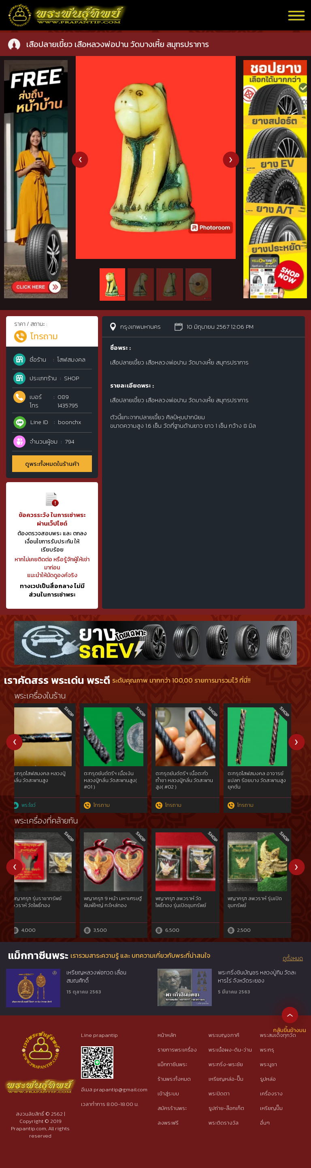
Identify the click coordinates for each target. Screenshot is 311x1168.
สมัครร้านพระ (172, 1108)
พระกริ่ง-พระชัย (226, 1064)
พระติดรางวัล (224, 1123)
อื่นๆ (265, 1123)
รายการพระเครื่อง (177, 1050)
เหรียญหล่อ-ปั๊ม (226, 1079)
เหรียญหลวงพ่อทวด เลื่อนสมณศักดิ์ (96, 977)
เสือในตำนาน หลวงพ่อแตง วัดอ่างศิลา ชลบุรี (118, 777)
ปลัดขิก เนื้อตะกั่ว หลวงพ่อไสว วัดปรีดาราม (117, 902)
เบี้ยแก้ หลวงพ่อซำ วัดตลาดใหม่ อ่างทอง (47, 777)
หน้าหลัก (167, 1035)
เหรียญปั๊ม (271, 1108)
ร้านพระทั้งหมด (174, 1079)
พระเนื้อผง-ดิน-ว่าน (230, 1050)
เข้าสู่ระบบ (168, 1093)
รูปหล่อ (268, 1079)
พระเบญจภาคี (224, 1035)
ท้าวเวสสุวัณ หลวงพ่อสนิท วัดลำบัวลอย (45, 902)
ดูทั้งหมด (293, 959)
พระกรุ (267, 1050)
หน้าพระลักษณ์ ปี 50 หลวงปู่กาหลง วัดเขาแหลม (264, 902)
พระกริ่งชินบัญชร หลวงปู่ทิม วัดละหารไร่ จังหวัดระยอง (257, 977)
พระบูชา (268, 1064)
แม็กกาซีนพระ (172, 1064)
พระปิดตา (219, 1093)
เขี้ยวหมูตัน (173, 898)
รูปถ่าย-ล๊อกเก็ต (226, 1108)
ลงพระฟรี (168, 1123)
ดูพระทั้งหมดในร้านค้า (52, 463)
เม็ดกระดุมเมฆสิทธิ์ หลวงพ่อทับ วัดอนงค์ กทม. (263, 777)
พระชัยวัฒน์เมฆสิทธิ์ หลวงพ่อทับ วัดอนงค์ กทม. (189, 777)
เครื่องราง (271, 1093)
